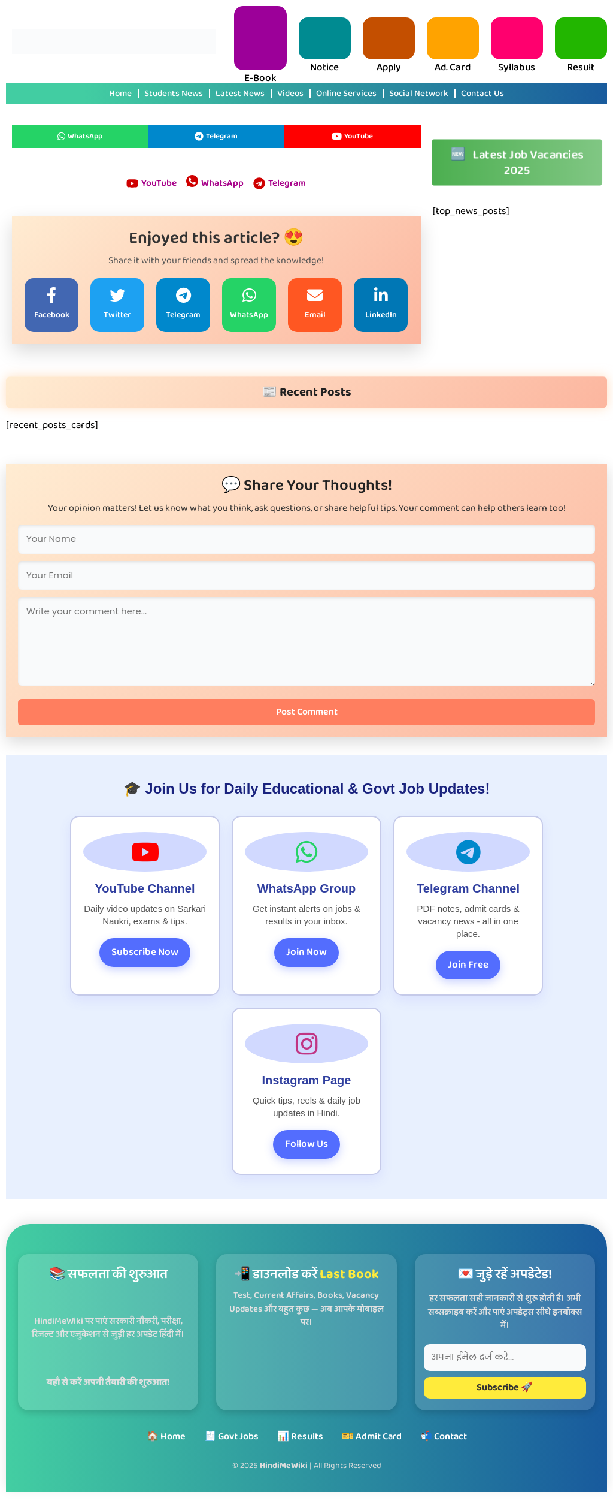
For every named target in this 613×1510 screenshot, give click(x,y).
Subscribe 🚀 (505, 1387)
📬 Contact (443, 1436)
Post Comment (307, 713)
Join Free (468, 966)
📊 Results (300, 1436)
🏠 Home (166, 1436)
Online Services (346, 93)
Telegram (216, 136)
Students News (173, 93)
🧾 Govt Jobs (231, 1436)
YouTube (352, 136)
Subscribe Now (144, 953)
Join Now (306, 953)
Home (120, 93)
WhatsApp (79, 136)
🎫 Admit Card (372, 1436)
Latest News (240, 93)
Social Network (418, 93)
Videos (290, 93)
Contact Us (482, 93)
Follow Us (306, 1145)
